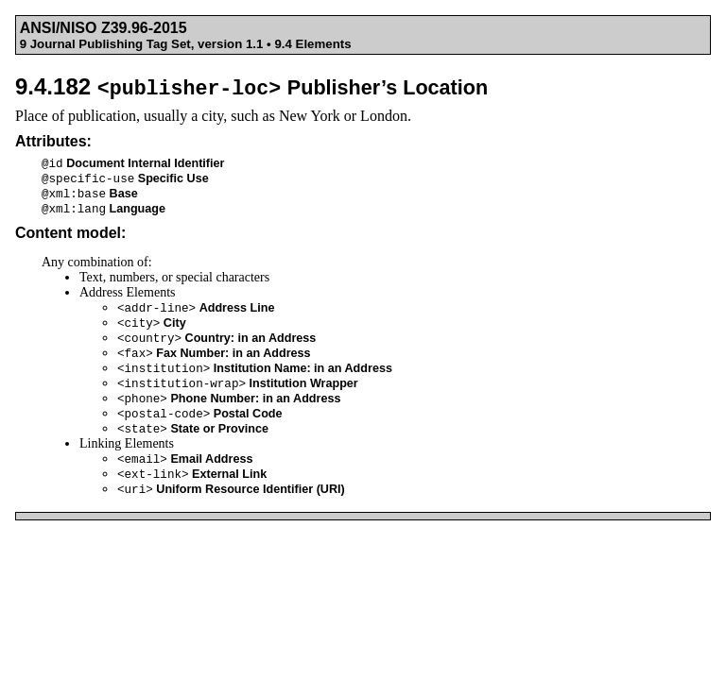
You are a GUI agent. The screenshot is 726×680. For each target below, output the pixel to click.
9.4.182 (251, 86)
